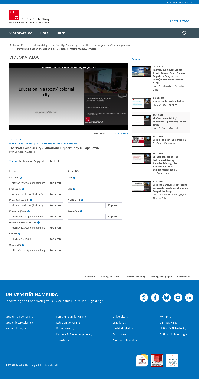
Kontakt (164, 317)
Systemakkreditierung (187, 356)
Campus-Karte (168, 323)
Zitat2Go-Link (75, 200)
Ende (71, 189)
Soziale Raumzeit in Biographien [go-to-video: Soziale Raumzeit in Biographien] (169, 139)
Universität (119, 317)
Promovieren (64, 328)
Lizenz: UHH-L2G (100, 133)
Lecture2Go (19, 45)
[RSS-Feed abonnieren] (133, 59)
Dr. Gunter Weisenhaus (165, 143)
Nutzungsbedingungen (161, 276)
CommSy (14, 233)
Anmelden (172, 2)
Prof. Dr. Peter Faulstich (165, 104)
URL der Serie (16, 245)
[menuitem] (20, 33)
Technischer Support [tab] (31, 161)
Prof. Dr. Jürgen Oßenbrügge (167, 194)
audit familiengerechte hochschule (142, 360)
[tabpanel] (68, 210)
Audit (154, 356)
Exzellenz (118, 323)
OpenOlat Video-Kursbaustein (24, 222)
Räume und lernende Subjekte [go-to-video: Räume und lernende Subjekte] (168, 101)
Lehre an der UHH (67, 323)
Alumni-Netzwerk (124, 340)
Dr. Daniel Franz (161, 173)
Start (71, 177)
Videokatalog (41, 45)
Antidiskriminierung (172, 334)
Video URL (15, 177)
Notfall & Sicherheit (172, 328)
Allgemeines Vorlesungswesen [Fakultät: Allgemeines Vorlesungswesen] (57, 143)
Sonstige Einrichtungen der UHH (72, 45)
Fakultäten (119, 334)
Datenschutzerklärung (135, 276)
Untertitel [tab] (53, 161)
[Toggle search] (184, 33)
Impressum (90, 276)
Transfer (61, 340)
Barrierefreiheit (184, 276)
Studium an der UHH (18, 317)
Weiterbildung (14, 328)
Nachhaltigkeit (122, 328)
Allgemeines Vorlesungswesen (114, 45)
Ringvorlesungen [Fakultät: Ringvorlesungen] (20, 143)
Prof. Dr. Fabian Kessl (163, 86)
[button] (184, 2)
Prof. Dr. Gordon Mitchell (22, 151)
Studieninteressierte (18, 323)
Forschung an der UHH (70, 317)
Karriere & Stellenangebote (73, 334)
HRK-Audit (171, 356)
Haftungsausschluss (110, 276)
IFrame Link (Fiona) (19, 211)
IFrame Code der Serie (20, 200)
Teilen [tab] (13, 161)
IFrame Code (16, 189)
